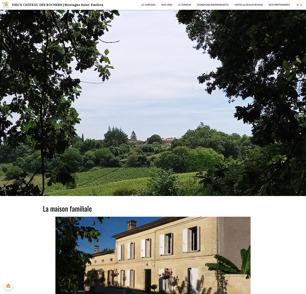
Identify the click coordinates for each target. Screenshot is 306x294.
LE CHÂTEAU (148, 4)
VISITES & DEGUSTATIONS (248, 4)
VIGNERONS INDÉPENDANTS (213, 4)
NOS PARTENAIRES (279, 4)
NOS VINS (166, 4)
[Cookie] (8, 286)
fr (298, 4)
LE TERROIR (184, 4)
